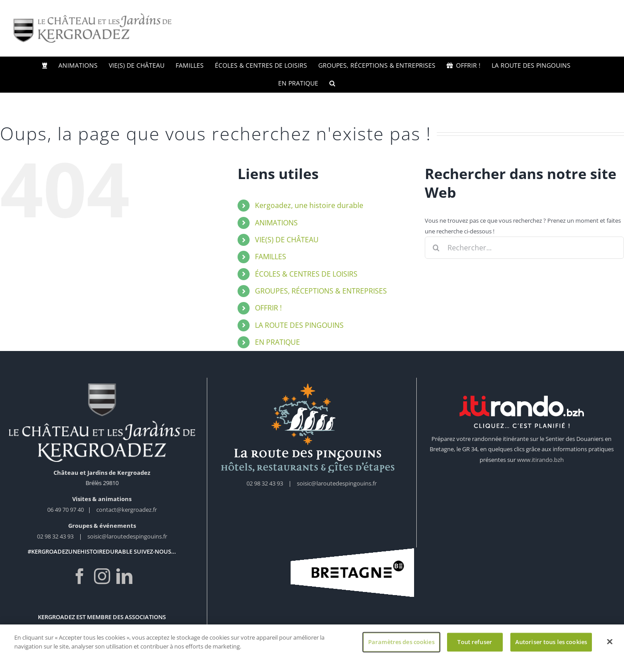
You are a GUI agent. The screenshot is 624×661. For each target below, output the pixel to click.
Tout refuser (474, 645)
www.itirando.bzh (540, 460)
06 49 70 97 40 (66, 510)
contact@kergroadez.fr (126, 510)
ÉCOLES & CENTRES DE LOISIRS (306, 274)
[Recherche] (436, 248)
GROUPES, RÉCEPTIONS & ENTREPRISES (321, 291)
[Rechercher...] (524, 248)
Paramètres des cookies (401, 645)
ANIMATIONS (276, 223)
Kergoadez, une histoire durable (309, 205)
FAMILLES (270, 256)
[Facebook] (80, 576)
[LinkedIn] (124, 576)
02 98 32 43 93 (55, 536)
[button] (332, 83)
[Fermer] (610, 644)
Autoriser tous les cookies (551, 645)
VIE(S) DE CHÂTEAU (287, 240)
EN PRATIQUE (277, 342)
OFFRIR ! (268, 308)
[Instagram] (102, 576)
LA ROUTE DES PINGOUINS (299, 325)
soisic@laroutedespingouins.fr (127, 536)
